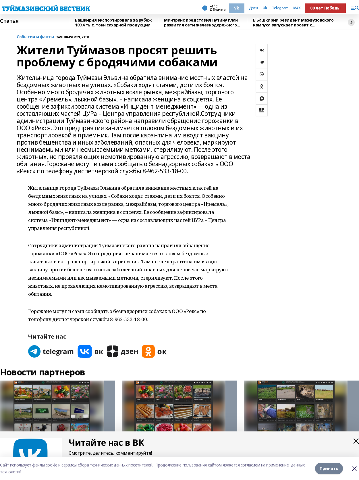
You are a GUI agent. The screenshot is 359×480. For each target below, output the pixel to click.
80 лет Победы (325, 8)
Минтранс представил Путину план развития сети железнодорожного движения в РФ (201, 22)
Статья (9, 21)
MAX (297, 8)
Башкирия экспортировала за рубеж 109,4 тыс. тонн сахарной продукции (113, 22)
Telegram (280, 8)
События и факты (35, 36)
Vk (236, 8)
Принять (329, 468)
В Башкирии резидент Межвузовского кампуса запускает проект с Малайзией (293, 22)
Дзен (253, 8)
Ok (265, 8)
